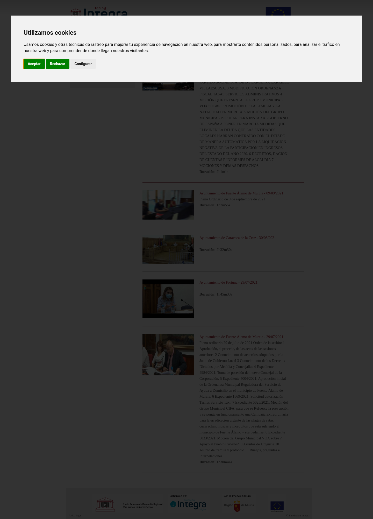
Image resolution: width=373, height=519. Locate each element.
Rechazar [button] (57, 64)
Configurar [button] (83, 64)
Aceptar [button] (34, 64)
